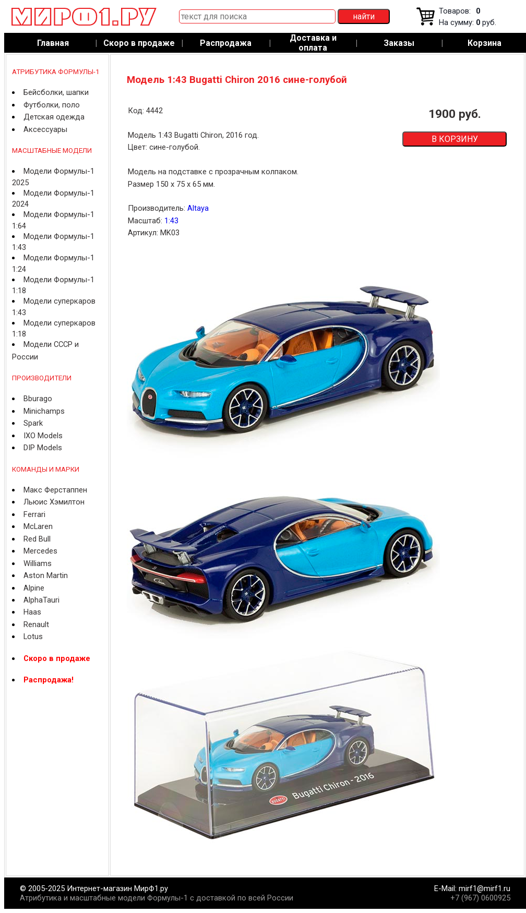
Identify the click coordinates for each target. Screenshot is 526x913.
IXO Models (43, 435)
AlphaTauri (41, 600)
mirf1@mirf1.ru (484, 888)
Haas (32, 612)
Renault (36, 624)
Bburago (37, 398)
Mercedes (40, 551)
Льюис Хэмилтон (54, 502)
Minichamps (44, 411)
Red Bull (37, 539)
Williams (37, 563)
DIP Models (42, 447)
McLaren (38, 526)
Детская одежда (54, 117)
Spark (33, 423)
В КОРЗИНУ (455, 139)
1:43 (171, 220)
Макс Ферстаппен (55, 490)
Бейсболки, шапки (56, 92)
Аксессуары (45, 129)
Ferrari (34, 514)
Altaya (198, 208)
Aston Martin (45, 575)
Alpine (33, 588)
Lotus (33, 636)
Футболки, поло (51, 105)
